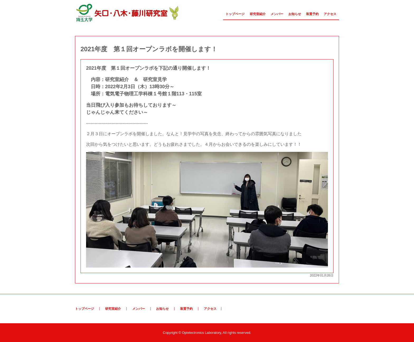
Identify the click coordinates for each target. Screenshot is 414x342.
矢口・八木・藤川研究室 (128, 13)
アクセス (330, 14)
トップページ (234, 14)
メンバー (277, 14)
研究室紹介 (258, 14)
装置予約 (312, 14)
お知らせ (294, 14)
